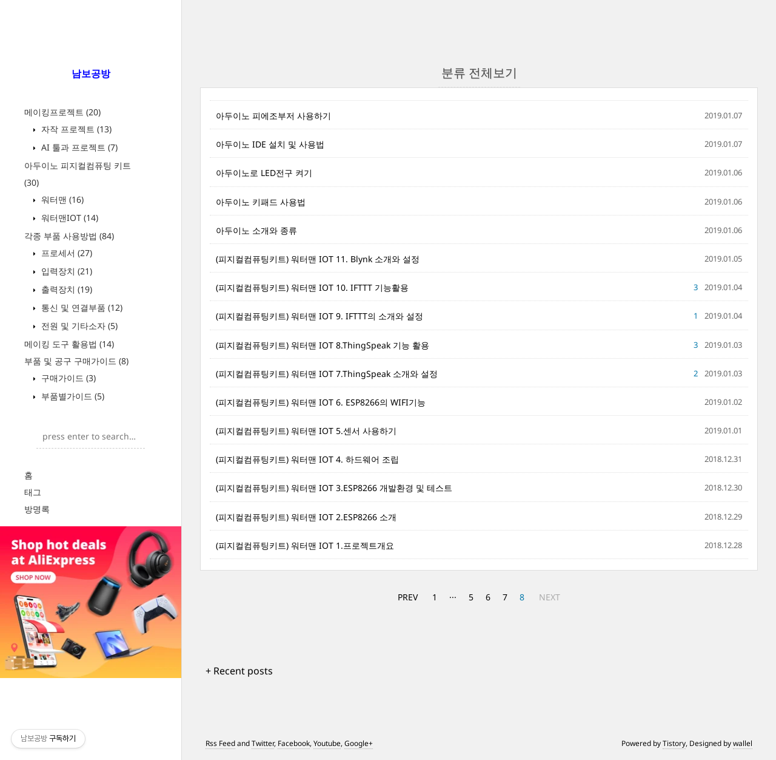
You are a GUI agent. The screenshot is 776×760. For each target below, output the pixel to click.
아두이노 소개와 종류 (256, 230)
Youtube (327, 743)
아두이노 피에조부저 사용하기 (273, 115)
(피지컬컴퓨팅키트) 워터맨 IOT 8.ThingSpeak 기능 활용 (322, 345)
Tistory (674, 743)
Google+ (358, 743)
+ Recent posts (239, 670)
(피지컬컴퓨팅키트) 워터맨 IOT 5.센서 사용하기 (306, 430)
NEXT (549, 597)
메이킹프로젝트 (62, 112)
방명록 (37, 509)
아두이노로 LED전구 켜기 (264, 172)
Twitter (263, 743)
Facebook (294, 743)
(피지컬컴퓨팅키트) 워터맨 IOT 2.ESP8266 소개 (306, 517)
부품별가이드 (71, 396)
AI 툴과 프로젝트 (78, 147)
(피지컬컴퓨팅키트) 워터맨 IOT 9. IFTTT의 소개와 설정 (319, 316)
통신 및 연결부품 (80, 307)
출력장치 (65, 289)
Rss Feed (220, 743)
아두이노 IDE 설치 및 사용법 (270, 144)
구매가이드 (67, 378)
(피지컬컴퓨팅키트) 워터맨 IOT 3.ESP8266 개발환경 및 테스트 (334, 488)
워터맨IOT (68, 217)
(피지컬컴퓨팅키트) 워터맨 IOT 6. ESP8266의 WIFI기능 (321, 402)
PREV (408, 597)
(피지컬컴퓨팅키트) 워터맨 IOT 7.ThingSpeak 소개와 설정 (327, 373)
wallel (742, 743)
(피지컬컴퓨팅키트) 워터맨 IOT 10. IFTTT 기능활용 (312, 287)
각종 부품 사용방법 (69, 236)
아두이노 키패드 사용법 (261, 202)
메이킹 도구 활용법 (69, 344)
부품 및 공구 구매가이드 (76, 361)
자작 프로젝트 (75, 129)
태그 (32, 492)
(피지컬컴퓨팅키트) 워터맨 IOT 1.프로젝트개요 (305, 545)
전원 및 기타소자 (78, 325)
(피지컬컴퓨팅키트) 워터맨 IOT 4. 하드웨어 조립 (307, 459)
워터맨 (61, 199)
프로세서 (65, 253)
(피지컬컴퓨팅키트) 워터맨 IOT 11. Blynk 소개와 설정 (318, 259)
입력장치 (65, 271)
